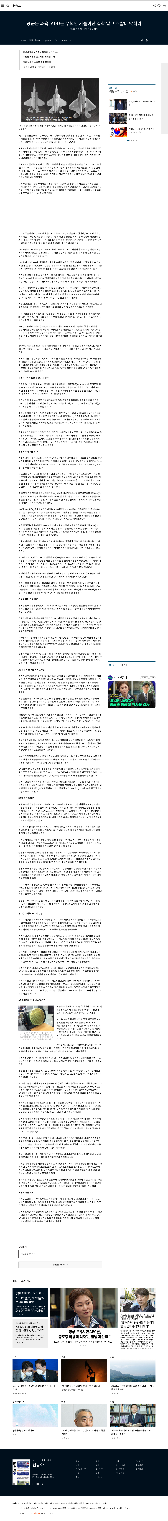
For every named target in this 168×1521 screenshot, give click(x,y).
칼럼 (77, 1477)
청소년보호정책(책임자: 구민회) (95, 1503)
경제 (97, 1461)
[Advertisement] (54, 213)
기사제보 (139, 1461)
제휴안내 (48, 1503)
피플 (97, 1473)
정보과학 (99, 1469)
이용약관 (64, 1503)
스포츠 (78, 1473)
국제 (97, 1465)
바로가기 (145, 678)
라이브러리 (120, 1469)
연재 (117, 1461)
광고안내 (139, 1469)
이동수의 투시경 (118, 91)
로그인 (164, 6)
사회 (77, 1465)
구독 (133, 92)
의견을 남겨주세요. (28, 1254)
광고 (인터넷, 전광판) (36, 1503)
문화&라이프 (81, 1469)
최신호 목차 (120, 1465)
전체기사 (99, 1477)
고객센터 (56, 1503)
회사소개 (23, 1503)
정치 (77, 1461)
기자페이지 (120, 1473)
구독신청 (139, 1465)
